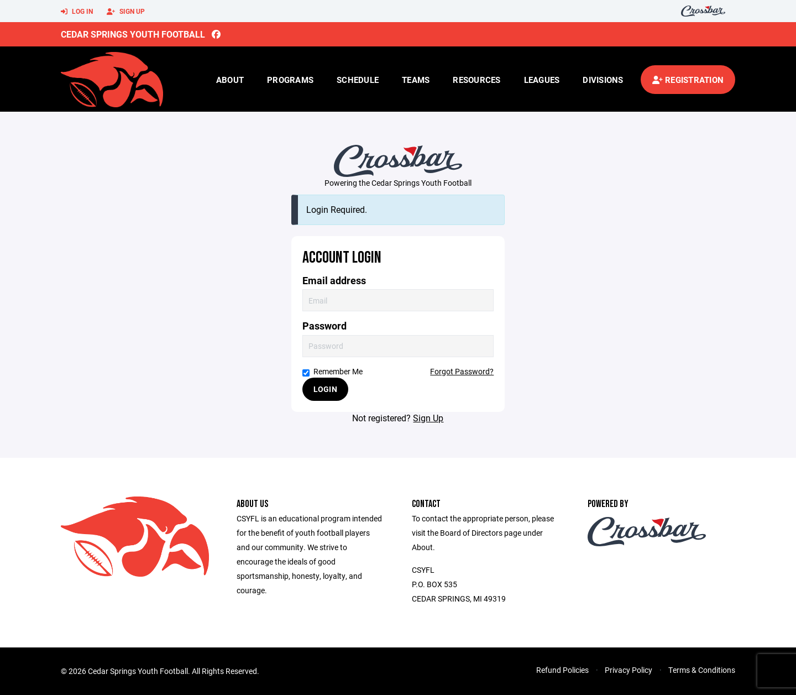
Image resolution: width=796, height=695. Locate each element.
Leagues (542, 79)
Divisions (603, 79)
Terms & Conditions (701, 670)
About (230, 79)
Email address (334, 280)
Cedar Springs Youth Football (133, 34)
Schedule (358, 79)
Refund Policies (562, 670)
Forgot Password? (462, 371)
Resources (476, 79)
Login (325, 389)
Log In (77, 12)
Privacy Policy (628, 670)
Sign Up (126, 12)
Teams (416, 79)
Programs (290, 79)
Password (324, 326)
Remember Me (332, 371)
